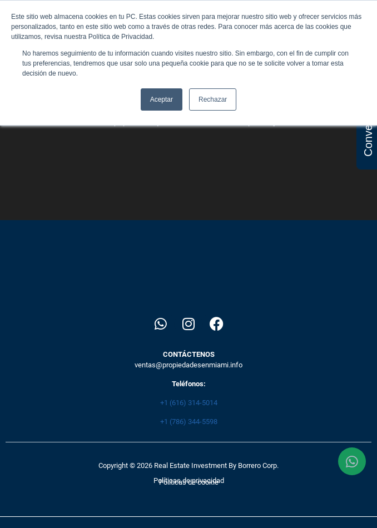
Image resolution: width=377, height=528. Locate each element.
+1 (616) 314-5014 (188, 403)
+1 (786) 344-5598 (188, 421)
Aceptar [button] (161, 99)
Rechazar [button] (213, 99)
